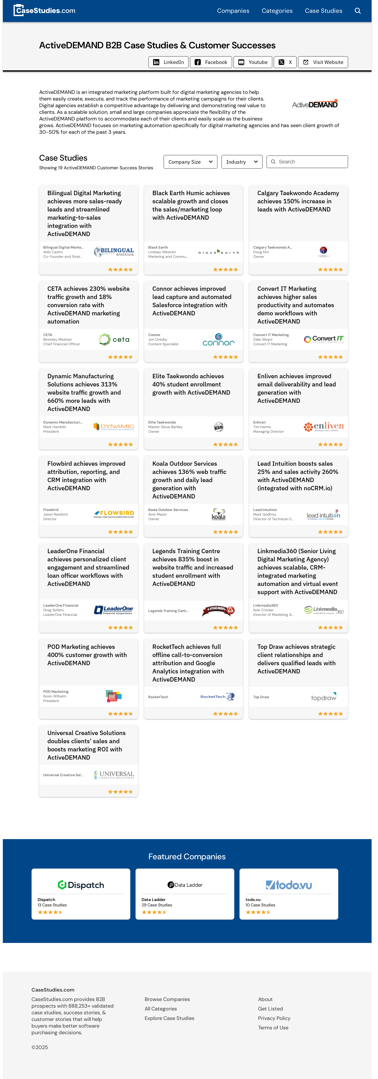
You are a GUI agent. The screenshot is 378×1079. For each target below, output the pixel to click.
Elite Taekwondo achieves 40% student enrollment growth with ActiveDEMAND (191, 384)
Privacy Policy (274, 1018)
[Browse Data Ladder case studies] (184, 894)
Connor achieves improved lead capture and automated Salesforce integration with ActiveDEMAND (192, 300)
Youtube (253, 62)
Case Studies (323, 11)
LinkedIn (168, 62)
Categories (277, 11)
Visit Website (323, 62)
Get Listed (270, 1008)
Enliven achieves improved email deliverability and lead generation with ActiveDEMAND (296, 388)
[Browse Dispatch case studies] (81, 894)
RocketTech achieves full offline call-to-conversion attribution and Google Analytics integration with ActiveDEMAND (188, 662)
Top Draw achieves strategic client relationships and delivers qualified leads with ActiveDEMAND (296, 658)
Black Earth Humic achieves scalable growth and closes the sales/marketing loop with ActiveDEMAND (191, 205)
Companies (233, 11)
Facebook (211, 62)
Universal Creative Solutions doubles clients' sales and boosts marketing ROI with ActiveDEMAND (86, 745)
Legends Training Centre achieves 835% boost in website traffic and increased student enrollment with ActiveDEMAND (192, 567)
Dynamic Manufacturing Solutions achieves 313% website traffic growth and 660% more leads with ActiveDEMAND (84, 392)
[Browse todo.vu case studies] (288, 894)
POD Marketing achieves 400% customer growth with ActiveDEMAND (87, 654)
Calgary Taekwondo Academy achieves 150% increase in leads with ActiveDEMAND (298, 201)
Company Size (191, 161)
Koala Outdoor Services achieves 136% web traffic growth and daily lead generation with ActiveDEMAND (189, 479)
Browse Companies (167, 999)
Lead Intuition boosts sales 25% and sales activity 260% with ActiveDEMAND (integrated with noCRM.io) (298, 475)
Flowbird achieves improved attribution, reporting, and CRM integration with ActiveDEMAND (86, 475)
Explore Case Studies (169, 1018)
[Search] (311, 162)
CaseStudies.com (53, 989)
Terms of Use (273, 1027)
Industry (242, 161)
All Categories (161, 1008)
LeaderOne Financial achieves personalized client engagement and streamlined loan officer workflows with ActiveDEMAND (88, 567)
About (265, 999)
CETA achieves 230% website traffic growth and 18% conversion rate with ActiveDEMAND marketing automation (88, 304)
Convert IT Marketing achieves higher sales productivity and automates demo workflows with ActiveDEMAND (295, 304)
